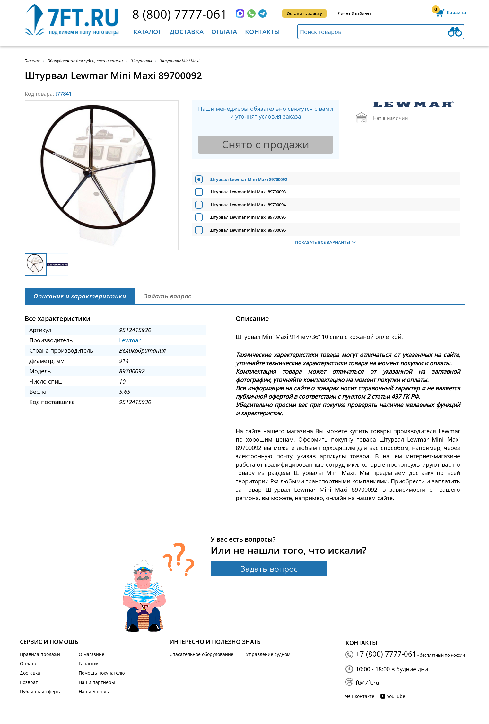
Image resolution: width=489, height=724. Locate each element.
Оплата (224, 31)
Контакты (262, 31)
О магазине (91, 654)
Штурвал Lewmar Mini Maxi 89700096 (247, 230)
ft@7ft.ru (367, 682)
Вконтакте (363, 696)
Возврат (29, 682)
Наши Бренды (94, 691)
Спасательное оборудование (201, 654)
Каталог (147, 31)
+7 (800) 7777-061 (386, 653)
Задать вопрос (269, 568)
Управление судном (268, 654)
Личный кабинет (354, 13)
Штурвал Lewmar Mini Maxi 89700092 (248, 179)
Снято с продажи (265, 144)
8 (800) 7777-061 (179, 13)
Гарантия (89, 663)
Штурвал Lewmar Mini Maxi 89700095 (247, 217)
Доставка (187, 31)
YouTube (396, 696)
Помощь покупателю (102, 673)
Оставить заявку (304, 13)
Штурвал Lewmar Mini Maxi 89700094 (247, 204)
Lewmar (130, 340)
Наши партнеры (97, 682)
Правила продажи (40, 654)
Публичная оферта (41, 691)
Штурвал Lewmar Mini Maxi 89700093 (247, 192)
